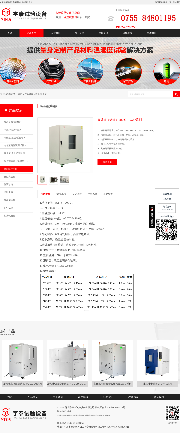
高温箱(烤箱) (41, 94)
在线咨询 (107, 162)
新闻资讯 (103, 33)
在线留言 (127, 33)
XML (69, 411)
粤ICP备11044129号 (115, 407)
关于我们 (55, 33)
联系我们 (159, 2)
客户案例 (79, 33)
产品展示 (31, 33)
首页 (10, 33)
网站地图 (176, 2)
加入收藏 (167, 2)
